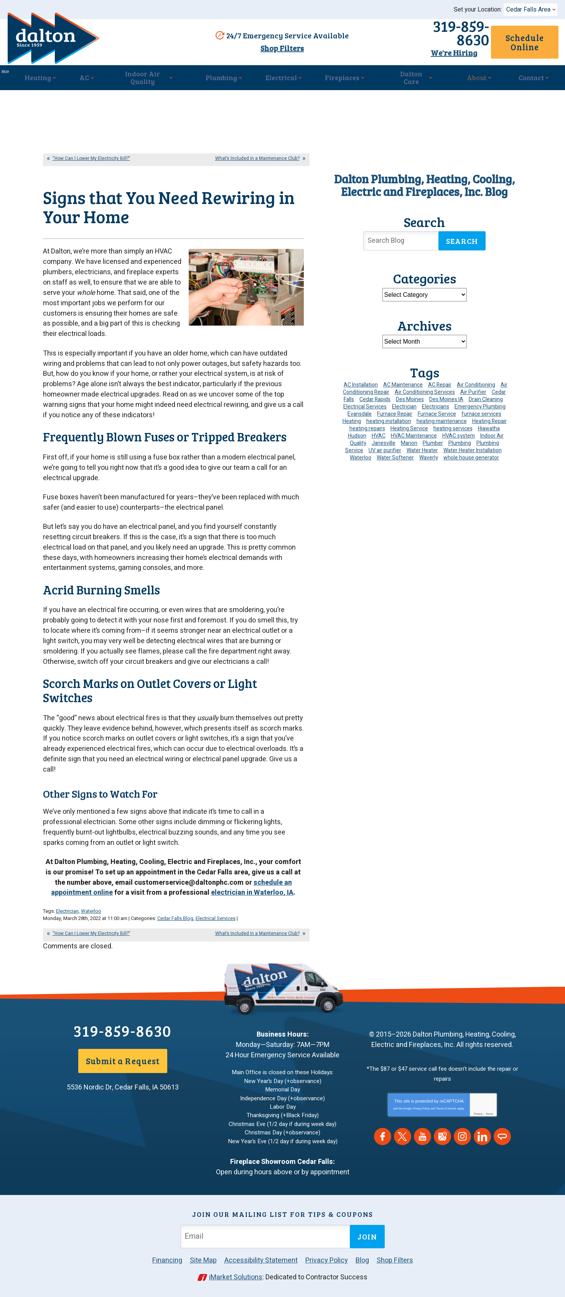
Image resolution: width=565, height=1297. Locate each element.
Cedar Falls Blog (175, 926)
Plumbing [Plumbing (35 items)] (459, 439)
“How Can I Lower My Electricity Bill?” (91, 154)
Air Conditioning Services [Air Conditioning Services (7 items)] (425, 388)
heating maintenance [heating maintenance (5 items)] (442, 417)
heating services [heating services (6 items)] (453, 425)
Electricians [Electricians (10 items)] (435, 403)
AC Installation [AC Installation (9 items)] (361, 381)
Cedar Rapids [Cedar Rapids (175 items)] (374, 396)
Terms (489, 1119)
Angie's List (502, 1142)
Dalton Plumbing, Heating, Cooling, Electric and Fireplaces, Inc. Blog (424, 181)
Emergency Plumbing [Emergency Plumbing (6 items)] (480, 403)
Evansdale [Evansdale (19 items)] (360, 410)
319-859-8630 (415, 33)
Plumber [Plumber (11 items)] (433, 439)
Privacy (478, 1119)
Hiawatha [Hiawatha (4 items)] (489, 425)
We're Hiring (415, 46)
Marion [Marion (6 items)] (409, 439)
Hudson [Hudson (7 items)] (357, 432)
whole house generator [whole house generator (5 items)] (471, 454)
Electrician (67, 919)
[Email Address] (266, 1236)
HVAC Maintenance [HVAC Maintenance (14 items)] (414, 432)
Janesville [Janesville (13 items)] (383, 439)
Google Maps (442, 1142)
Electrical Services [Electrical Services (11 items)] (365, 403)
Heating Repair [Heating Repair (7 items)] (489, 417)
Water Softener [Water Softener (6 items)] (395, 454)
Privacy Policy (421, 1114)
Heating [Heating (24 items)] (352, 417)
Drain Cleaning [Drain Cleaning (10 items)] (486, 396)
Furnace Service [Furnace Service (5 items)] (437, 410)
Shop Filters (278, 47)
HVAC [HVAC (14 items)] (378, 432)
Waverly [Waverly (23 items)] (428, 454)
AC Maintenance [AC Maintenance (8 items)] (403, 381)
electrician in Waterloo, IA (252, 902)
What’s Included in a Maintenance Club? (257, 154)
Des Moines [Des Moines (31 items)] (410, 396)
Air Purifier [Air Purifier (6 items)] (473, 388)
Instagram (462, 1142)
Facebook (382, 1142)
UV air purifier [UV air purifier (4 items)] (385, 447)
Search (462, 237)
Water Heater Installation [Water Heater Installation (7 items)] (472, 447)
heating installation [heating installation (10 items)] (388, 417)
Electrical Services (216, 926)
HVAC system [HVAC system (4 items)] (458, 432)
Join (367, 1236)
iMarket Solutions (235, 1277)
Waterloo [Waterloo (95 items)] (360, 454)
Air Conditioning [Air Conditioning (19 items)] (476, 381)
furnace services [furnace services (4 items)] (481, 410)
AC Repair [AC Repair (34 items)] (439, 381)
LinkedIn (482, 1142)
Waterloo (91, 919)
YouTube (422, 1142)
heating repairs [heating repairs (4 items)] (367, 425)
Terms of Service (446, 1114)
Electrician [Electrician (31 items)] (404, 403)
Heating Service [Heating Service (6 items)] (409, 425)
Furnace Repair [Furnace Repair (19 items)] (394, 410)
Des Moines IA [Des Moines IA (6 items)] (446, 396)
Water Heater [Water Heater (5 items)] (422, 447)
